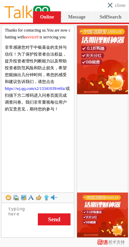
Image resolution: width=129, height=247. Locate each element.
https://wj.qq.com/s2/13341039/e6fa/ (35, 88)
